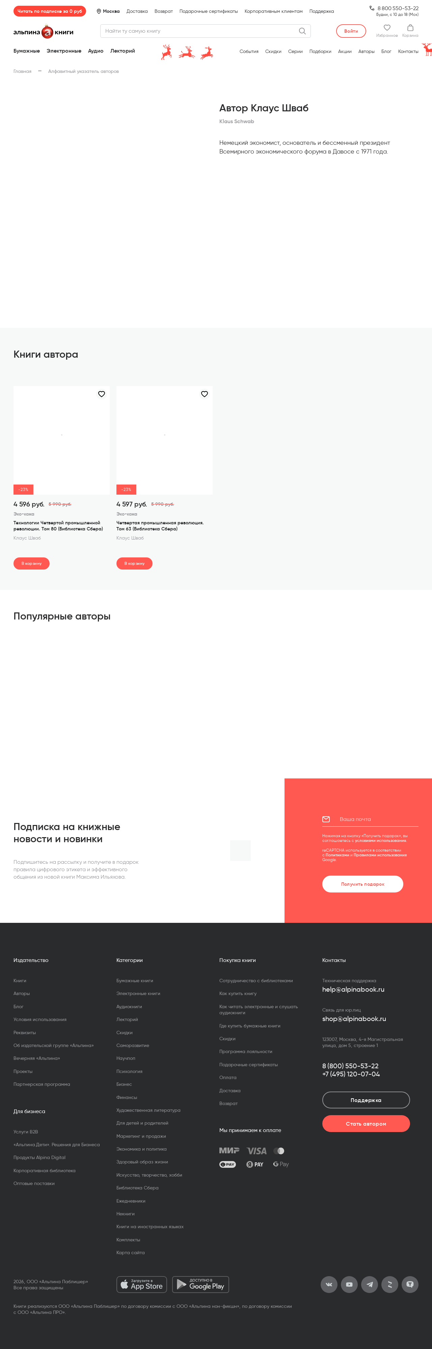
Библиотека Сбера (137, 1188)
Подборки (320, 51)
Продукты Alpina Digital (39, 1157)
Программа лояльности (245, 1051)
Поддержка (321, 11)
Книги (20, 981)
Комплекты (128, 1240)
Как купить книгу (237, 993)
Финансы (126, 1097)
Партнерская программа (42, 1084)
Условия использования (40, 1019)
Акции (345, 51)
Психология (129, 1071)
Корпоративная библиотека (45, 1170)
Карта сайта (130, 1252)
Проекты (23, 1071)
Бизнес (124, 1084)
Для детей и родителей (142, 1123)
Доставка (137, 11)
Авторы (366, 51)
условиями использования (380, 840)
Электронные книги (138, 993)
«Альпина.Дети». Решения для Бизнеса (57, 1144)
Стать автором (366, 1123)
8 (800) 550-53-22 (350, 1066)
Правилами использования (380, 854)
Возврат (164, 11)
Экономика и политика (141, 1149)
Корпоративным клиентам (274, 11)
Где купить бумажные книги (249, 1026)
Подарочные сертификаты (209, 11)
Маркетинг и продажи (141, 1136)
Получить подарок (363, 884)
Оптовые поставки (34, 1183)
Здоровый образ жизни (142, 1162)
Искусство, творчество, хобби (149, 1175)
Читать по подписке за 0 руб (50, 11)
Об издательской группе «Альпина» (54, 1045)
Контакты (408, 51)
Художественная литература (148, 1110)
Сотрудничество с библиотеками (256, 981)
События (249, 51)
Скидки (273, 51)
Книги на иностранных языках (150, 1226)
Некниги (125, 1214)
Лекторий (122, 50)
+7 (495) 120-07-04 (351, 1074)
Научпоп (125, 1058)
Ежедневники (130, 1201)
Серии (295, 51)
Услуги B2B (26, 1132)
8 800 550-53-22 (398, 8)
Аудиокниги (129, 1006)
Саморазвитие (132, 1045)
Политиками (337, 854)
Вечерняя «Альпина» (37, 1058)
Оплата (228, 1077)
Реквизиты (25, 1032)
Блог (386, 51)
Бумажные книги (134, 981)
